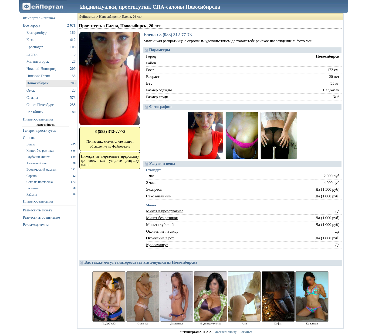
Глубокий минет (50, 156)
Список (29, 138)
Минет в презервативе (164, 211)
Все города (49, 25)
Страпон (50, 175)
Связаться (246, 332)
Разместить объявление (41, 217)
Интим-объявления (38, 119)
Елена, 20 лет (132, 16)
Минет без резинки (50, 150)
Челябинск (50, 112)
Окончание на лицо (162, 231)
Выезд (50, 144)
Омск (50, 90)
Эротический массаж (50, 169)
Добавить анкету (226, 332)
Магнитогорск (50, 61)
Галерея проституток (39, 130)
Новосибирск (50, 83)
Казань (50, 39)
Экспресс (154, 189)
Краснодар (50, 47)
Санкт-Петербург (50, 104)
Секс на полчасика (50, 181)
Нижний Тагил (50, 75)
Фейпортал (87, 16)
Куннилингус (157, 245)
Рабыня (50, 194)
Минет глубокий (160, 224)
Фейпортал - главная (39, 18)
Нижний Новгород (50, 68)
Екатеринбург (50, 32)
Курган (50, 54)
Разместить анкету (37, 210)
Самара (50, 97)
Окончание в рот (160, 238)
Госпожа (50, 188)
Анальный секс (50, 163)
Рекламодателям (36, 225)
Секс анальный (158, 196)
